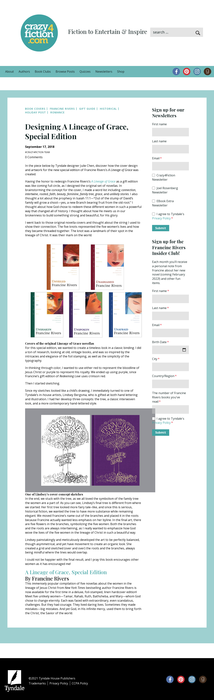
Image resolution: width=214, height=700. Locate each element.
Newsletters (103, 71)
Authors (24, 71)
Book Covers (35, 108)
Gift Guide (87, 108)
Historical (108, 108)
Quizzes (85, 71)
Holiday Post (35, 112)
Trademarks (37, 683)
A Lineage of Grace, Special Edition (66, 572)
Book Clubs (43, 71)
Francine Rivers (62, 108)
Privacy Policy (161, 218)
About (9, 71)
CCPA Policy (80, 683)
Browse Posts (65, 71)
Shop (120, 71)
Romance (57, 112)
